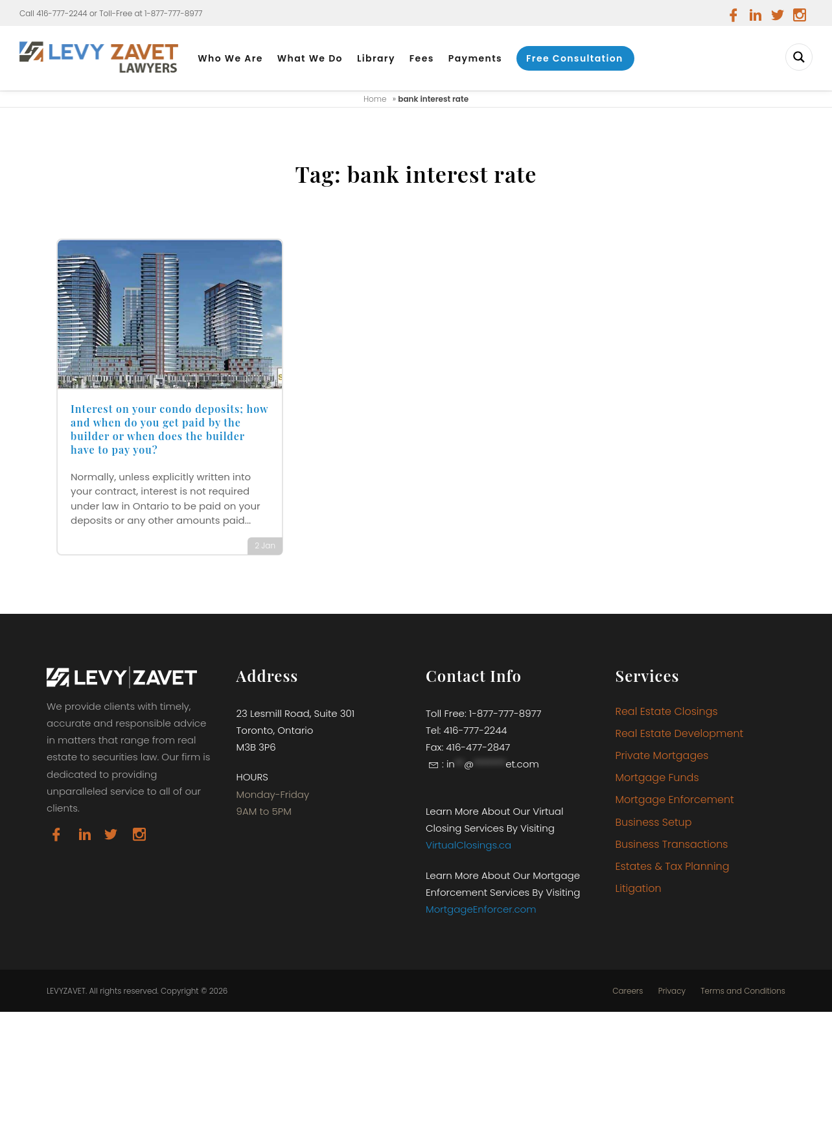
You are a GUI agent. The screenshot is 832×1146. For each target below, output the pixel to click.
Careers (627, 991)
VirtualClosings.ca (468, 845)
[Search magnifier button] (799, 57)
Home (375, 98)
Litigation (639, 888)
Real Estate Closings (667, 711)
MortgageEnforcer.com (481, 909)
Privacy (672, 991)
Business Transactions (672, 844)
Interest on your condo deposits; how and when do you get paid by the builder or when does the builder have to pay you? (169, 429)
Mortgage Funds (657, 777)
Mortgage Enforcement (675, 799)
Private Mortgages (662, 755)
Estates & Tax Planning (673, 866)
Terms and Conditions (742, 991)
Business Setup (654, 822)
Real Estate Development (680, 733)
